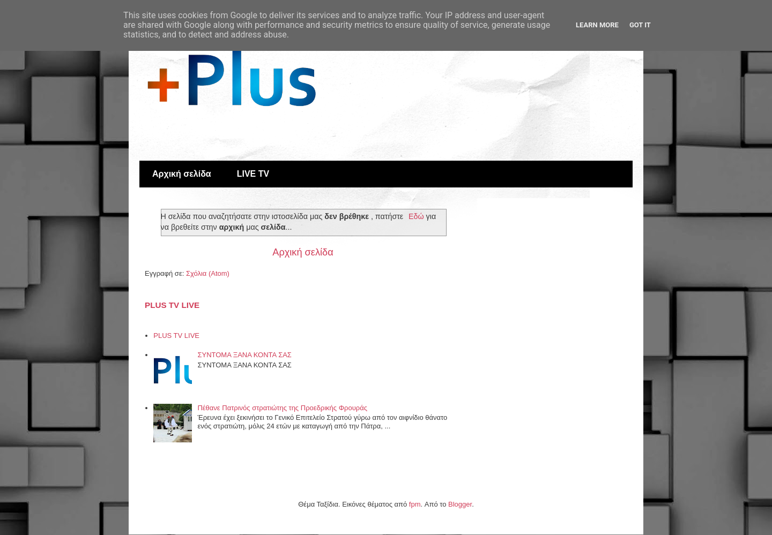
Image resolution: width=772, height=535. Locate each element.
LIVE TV (253, 173)
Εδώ (416, 216)
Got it (640, 25)
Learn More (597, 25)
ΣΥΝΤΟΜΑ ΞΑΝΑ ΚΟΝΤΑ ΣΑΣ (244, 355)
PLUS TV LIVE (172, 305)
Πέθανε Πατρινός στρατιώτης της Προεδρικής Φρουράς (282, 408)
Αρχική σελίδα (181, 173)
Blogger (460, 504)
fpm (415, 504)
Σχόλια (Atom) (207, 273)
